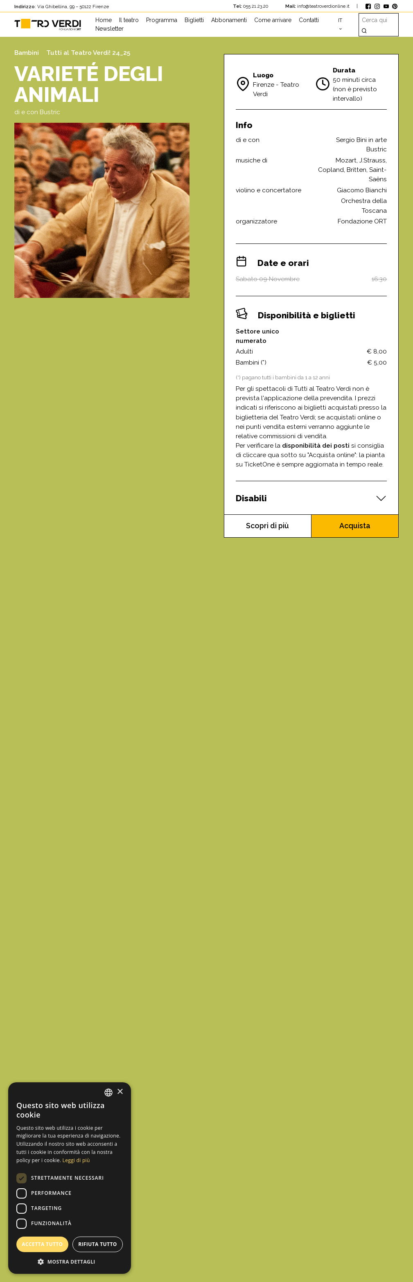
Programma (161, 20)
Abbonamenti (229, 20)
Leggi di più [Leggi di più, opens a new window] (76, 1160)
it (340, 20)
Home (103, 20)
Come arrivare (272, 20)
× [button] (120, 1092)
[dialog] (69, 1178)
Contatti (309, 20)
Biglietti (194, 20)
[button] (69, 1261)
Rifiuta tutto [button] (97, 1244)
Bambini (26, 52)
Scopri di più (268, 526)
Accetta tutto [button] (42, 1244)
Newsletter (109, 28)
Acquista (355, 526)
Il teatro (129, 20)
